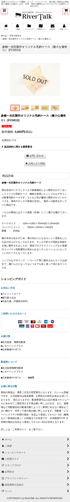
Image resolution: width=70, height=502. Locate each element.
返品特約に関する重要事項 (17, 146)
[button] (4, 11)
